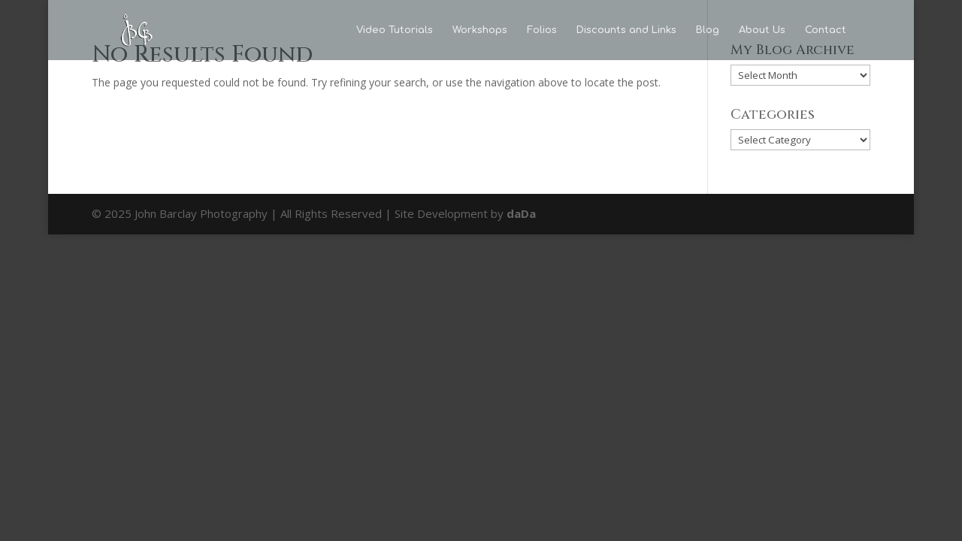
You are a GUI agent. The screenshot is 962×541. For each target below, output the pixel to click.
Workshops (479, 30)
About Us (762, 30)
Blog (707, 30)
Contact (825, 30)
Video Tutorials (394, 30)
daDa (521, 213)
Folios (542, 30)
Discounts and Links (626, 30)
